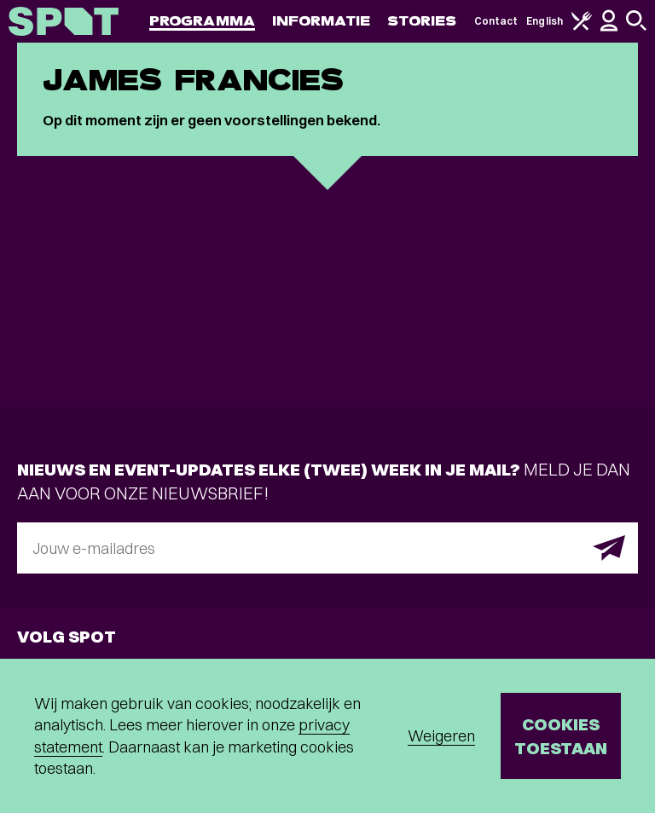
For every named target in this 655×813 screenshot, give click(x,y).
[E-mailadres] (327, 548)
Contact (496, 20)
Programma (202, 21)
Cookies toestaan (560, 735)
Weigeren (441, 736)
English (544, 20)
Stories (422, 21)
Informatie (321, 21)
